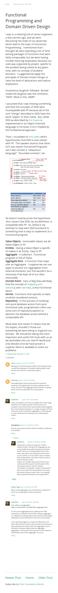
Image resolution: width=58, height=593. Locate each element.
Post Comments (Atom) (32, 584)
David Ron (14, 400)
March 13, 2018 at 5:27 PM (29, 425)
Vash (13, 363)
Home (7, 4)
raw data (26, 287)
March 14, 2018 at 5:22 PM (37, 442)
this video (34, 136)
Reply (13, 373)
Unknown (14, 380)
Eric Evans (34, 120)
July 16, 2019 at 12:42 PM (30, 502)
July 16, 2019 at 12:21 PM (28, 487)
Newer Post (13, 578)
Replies (16, 438)
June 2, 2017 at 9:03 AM (30, 400)
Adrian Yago (15, 487)
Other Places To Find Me (22, 4)
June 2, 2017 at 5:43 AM (27, 380)
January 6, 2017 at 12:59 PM (25, 363)
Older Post (45, 578)
